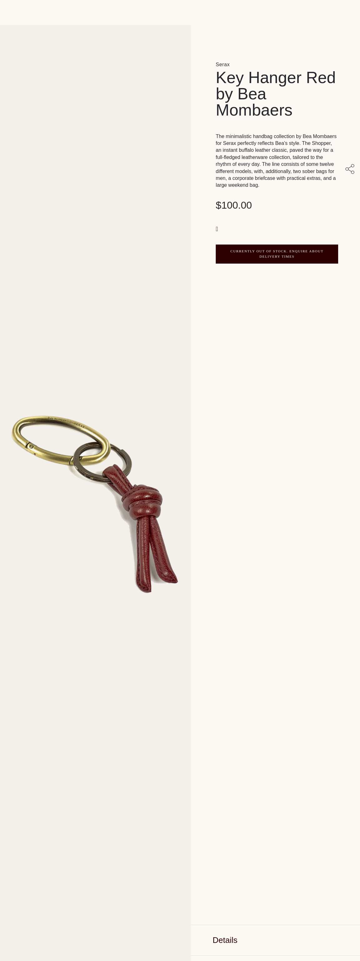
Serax (223, 64)
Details (225, 940)
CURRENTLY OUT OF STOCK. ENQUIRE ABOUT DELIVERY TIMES (276, 254)
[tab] (275, 940)
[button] (217, 228)
